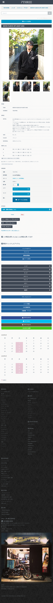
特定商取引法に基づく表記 (7, 499)
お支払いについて (5, 469)
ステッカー (3, 439)
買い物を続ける (6, 226)
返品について (4, 473)
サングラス (3, 427)
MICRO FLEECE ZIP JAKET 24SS (39, 7)
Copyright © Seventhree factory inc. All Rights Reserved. (13, 595)
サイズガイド (4, 479)
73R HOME (6, 7)
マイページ (3, 465)
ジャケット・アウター (22, 7)
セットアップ (4, 416)
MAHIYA (29, 449)
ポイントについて (5, 475)
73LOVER (30, 433)
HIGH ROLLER (31, 435)
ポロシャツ (3, 400)
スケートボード (31, 424)
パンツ (2, 414)
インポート (3, 444)
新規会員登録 (4, 463)
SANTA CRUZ (31, 445)
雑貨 (2, 441)
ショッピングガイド (5, 481)
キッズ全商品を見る (32, 398)
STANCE (30, 437)
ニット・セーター (5, 406)
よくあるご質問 (4, 483)
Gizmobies (30, 447)
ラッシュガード (4, 433)
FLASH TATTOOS (32, 451)
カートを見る (4, 467)
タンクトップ (4, 410)
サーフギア (3, 437)
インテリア (3, 446)
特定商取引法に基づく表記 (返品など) (10, 230)
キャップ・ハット (5, 418)
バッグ (2, 431)
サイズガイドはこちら (7, 164)
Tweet (12, 214)
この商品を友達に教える (9, 223)
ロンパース (30, 411)
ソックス (3, 420)
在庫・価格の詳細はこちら (26, 209)
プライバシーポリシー (6, 501)
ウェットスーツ (4, 435)
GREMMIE (30, 443)
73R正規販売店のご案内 (6, 497)
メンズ (13, 7)
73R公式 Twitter (4, 512)
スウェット (3, 408)
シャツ (2, 397)
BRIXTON (30, 454)
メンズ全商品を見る (5, 391)
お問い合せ (3, 486)
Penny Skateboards (32, 441)
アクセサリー (4, 429)
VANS (29, 439)
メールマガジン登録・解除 (7, 477)
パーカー (3, 402)
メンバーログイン (5, 460)
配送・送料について (5, 471)
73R (29, 430)
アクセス (3, 527)
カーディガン (4, 404)
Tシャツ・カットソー (6, 395)
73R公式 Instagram (5, 514)
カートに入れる (21, 200)
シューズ (3, 423)
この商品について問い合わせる (10, 219)
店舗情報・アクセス (5, 494)
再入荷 (2, 393)
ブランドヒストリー (5, 492)
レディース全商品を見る (33, 391)
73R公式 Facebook (5, 510)
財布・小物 (3, 425)
